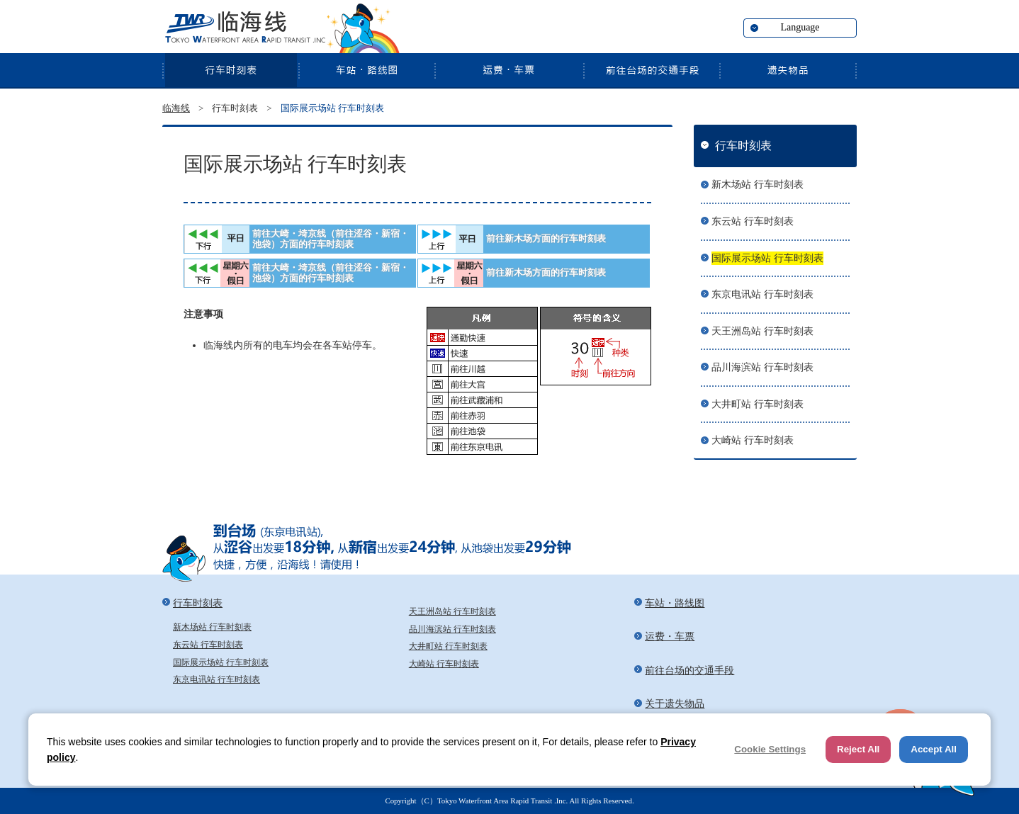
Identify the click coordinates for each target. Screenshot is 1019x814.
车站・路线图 (366, 70)
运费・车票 (508, 70)
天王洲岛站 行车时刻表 (762, 331)
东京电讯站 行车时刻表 (762, 294)
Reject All (858, 749)
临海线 (243, 28)
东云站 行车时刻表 (752, 221)
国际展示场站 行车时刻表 (767, 258)
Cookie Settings (770, 749)
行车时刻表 (230, 70)
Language (799, 27)
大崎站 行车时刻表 (752, 440)
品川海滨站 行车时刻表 (762, 367)
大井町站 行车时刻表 (757, 404)
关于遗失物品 (788, 70)
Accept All (934, 749)
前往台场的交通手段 (651, 70)
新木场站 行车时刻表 (757, 184)
